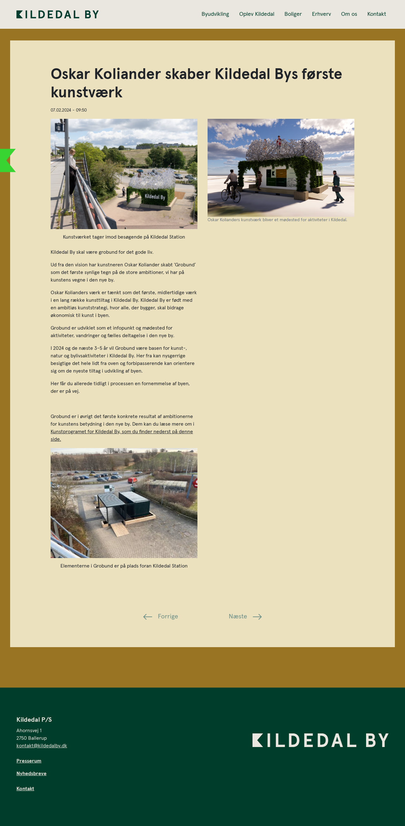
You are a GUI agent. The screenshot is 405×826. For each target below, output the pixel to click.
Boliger (293, 14)
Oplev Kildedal (256, 14)
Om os (349, 14)
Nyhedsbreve (31, 773)
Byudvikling (215, 14)
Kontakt (376, 14)
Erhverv (321, 14)
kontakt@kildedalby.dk (41, 745)
